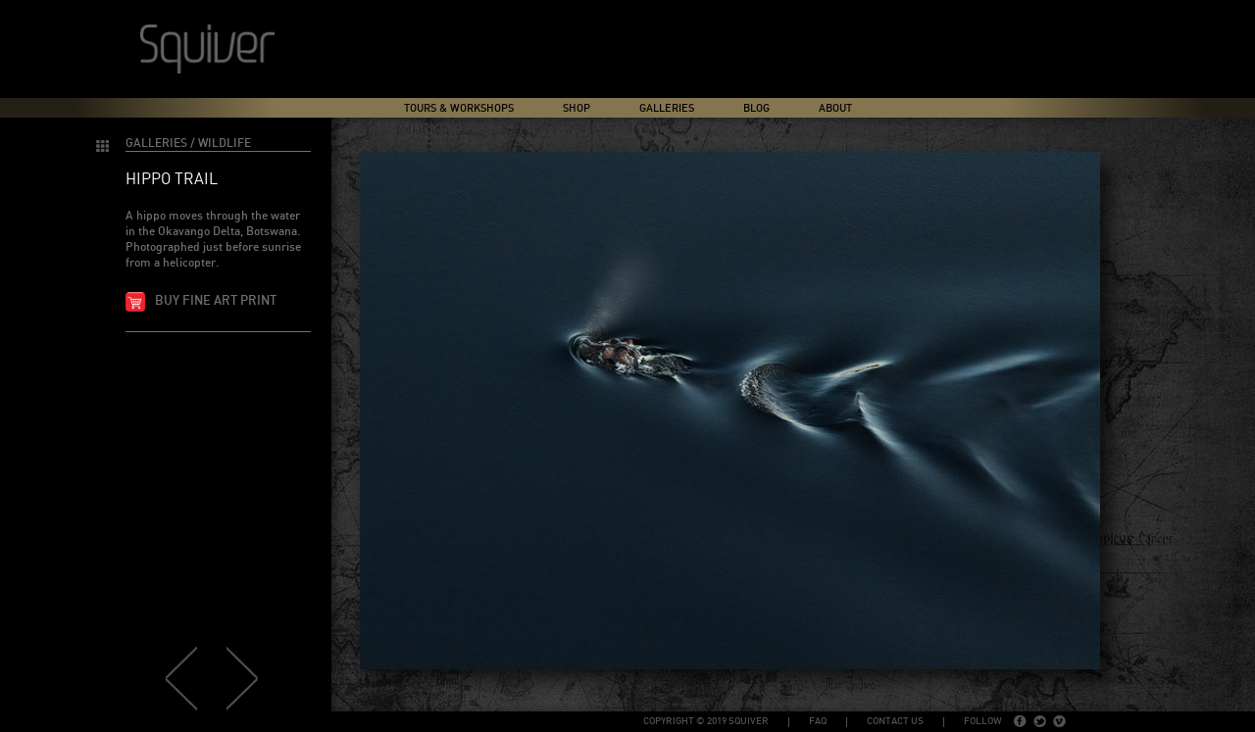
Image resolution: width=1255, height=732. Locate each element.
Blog (756, 108)
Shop (576, 108)
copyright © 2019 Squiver (706, 721)
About (835, 108)
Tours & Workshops (459, 108)
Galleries (666, 108)
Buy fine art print (215, 301)
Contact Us (895, 721)
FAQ (818, 721)
